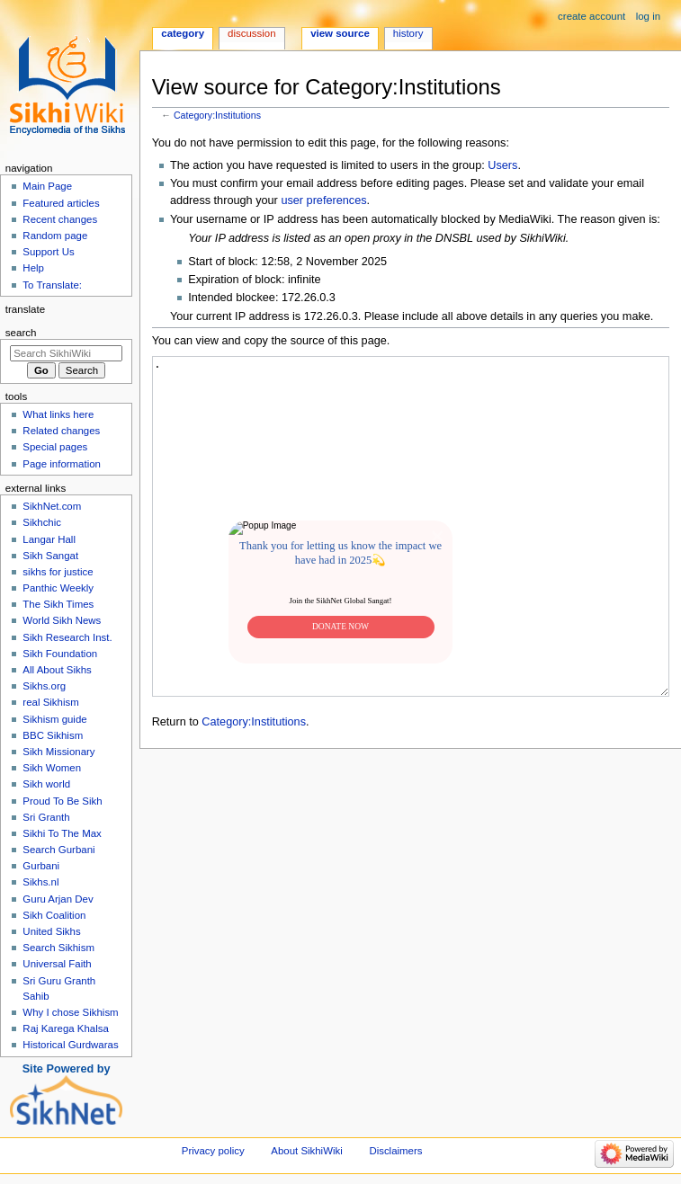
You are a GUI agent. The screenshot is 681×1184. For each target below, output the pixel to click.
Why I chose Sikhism (70, 1012)
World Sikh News (61, 620)
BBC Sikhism (52, 735)
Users (502, 165)
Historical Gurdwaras (70, 1044)
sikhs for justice (57, 571)
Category (182, 33)
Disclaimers (395, 1150)
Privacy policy (213, 1150)
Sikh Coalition (53, 915)
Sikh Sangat (50, 555)
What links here (58, 414)
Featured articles (60, 203)
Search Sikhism (58, 947)
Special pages (54, 446)
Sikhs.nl (40, 882)
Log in (648, 16)
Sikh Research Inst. (67, 637)
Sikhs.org (44, 686)
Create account (591, 16)
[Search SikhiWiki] (66, 353)
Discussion (251, 33)
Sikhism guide (54, 719)
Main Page (47, 186)
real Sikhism (50, 702)
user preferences (323, 200)
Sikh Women (51, 767)
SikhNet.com (51, 506)
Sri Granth (45, 817)
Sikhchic (41, 522)
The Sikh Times (58, 604)
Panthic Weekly (58, 588)
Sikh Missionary (58, 751)
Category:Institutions (217, 115)
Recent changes (59, 219)
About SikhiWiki (306, 1150)
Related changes (61, 430)
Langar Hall (49, 539)
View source (340, 33)
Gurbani (40, 865)
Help (33, 268)
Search (21, 332)
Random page (54, 235)
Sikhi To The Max (61, 833)
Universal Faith (56, 963)
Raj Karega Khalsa (65, 1028)
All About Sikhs (56, 669)
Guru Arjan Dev (57, 899)
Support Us (48, 251)
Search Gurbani (58, 849)
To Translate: (52, 285)
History (408, 33)
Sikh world (46, 784)
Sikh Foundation (59, 653)
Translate (25, 309)
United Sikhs (51, 931)
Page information (61, 463)
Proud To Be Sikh (62, 801)
